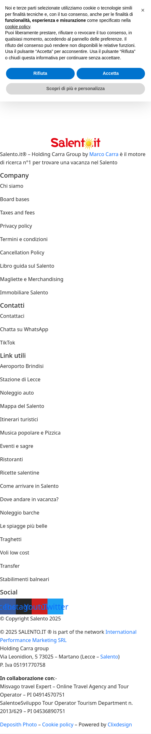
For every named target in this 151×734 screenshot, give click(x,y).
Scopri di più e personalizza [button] (75, 88)
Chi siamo (11, 185)
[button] (143, 10)
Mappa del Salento (22, 406)
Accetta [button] (111, 73)
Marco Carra (103, 154)
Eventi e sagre (16, 445)
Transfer (10, 565)
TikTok (7, 342)
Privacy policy (16, 225)
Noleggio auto (17, 392)
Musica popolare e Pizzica (30, 432)
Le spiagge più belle (23, 525)
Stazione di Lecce (20, 379)
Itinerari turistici (19, 419)
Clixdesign (120, 724)
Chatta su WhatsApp (24, 329)
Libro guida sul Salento (27, 265)
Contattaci (12, 315)
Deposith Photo (18, 724)
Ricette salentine (19, 472)
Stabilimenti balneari (24, 579)
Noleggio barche (19, 512)
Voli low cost (14, 552)
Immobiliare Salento (24, 292)
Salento (109, 656)
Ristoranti (11, 459)
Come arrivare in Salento (29, 485)
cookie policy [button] (17, 26)
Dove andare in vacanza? (29, 499)
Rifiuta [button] (40, 73)
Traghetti (11, 539)
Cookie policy (57, 724)
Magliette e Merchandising (31, 279)
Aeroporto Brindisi (22, 366)
